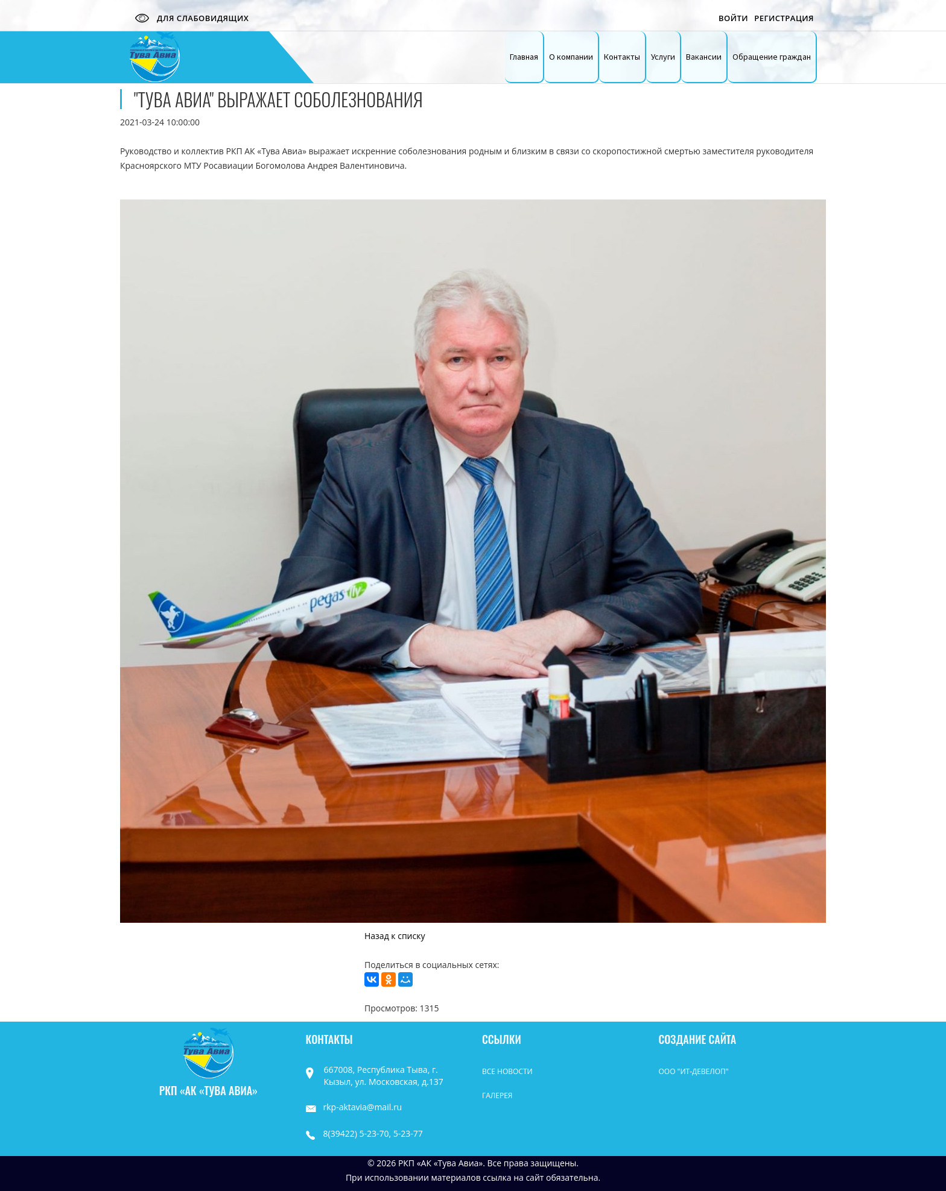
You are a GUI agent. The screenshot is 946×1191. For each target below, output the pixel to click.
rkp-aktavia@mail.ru (354, 1107)
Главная (524, 56)
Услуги (663, 56)
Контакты (622, 56)
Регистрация (784, 18)
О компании (571, 56)
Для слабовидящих (189, 18)
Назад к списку (394, 935)
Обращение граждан (771, 56)
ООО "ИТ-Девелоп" (694, 1071)
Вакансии (704, 56)
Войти (733, 18)
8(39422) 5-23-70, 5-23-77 (364, 1133)
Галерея (497, 1095)
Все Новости (507, 1071)
